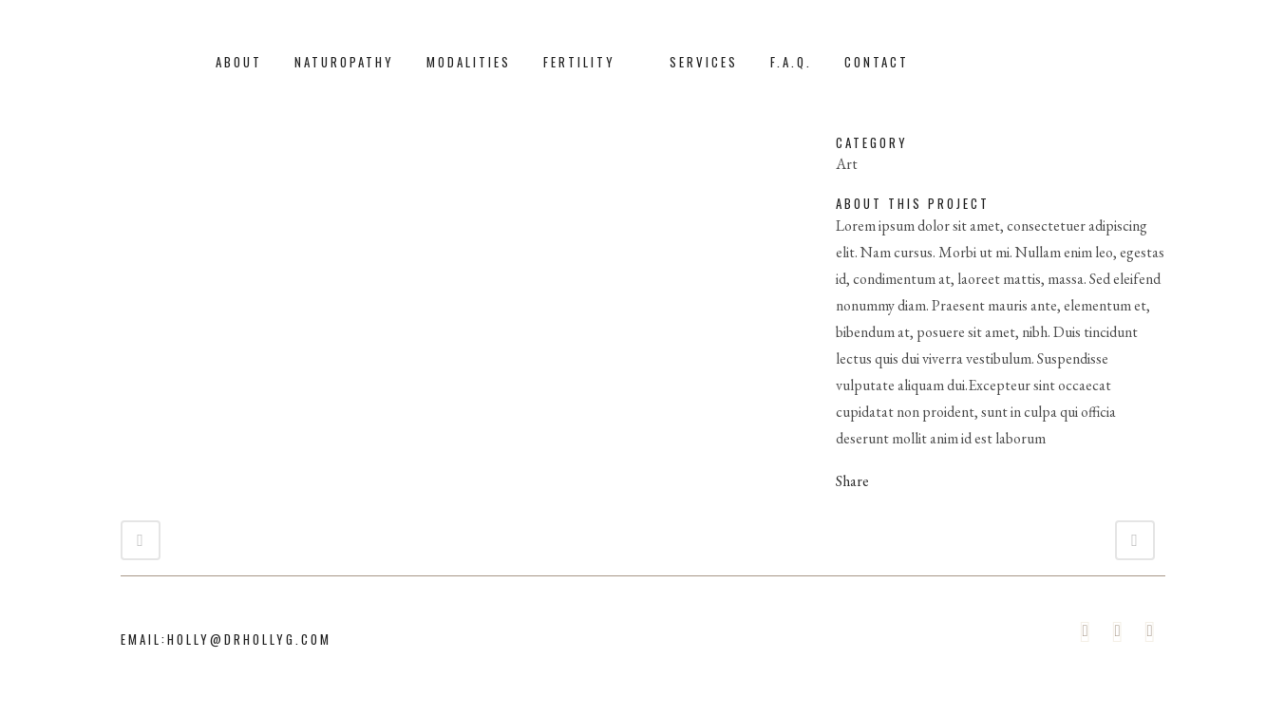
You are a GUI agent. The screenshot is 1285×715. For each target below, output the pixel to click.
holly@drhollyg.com (249, 639)
